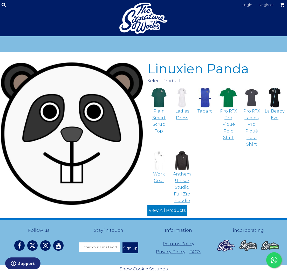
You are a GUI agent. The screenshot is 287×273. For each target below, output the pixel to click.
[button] (226, 245)
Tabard (205, 111)
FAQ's (195, 251)
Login (247, 4)
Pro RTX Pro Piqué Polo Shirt (228, 124)
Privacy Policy (170, 251)
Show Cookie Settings (144, 269)
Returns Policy (178, 243)
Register (266, 4)
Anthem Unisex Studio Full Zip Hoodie (182, 187)
